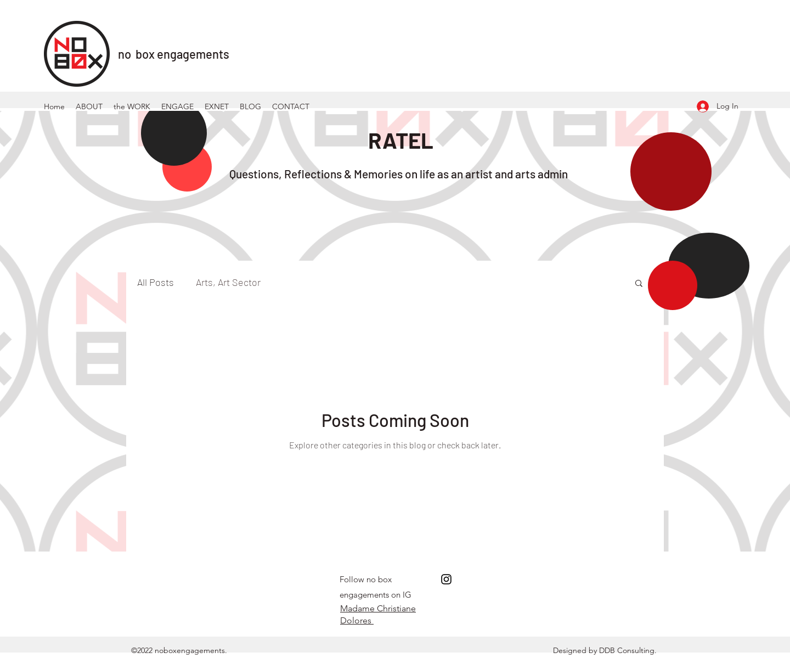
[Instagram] (446, 579)
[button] (639, 284)
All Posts (155, 282)
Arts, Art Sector (228, 282)
